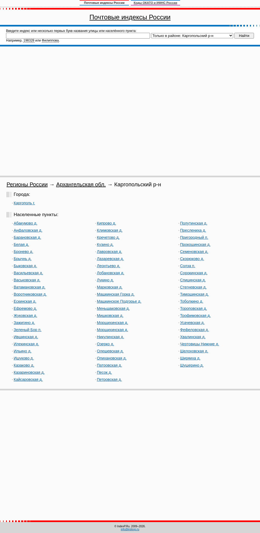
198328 (28, 40)
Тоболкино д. (191, 301)
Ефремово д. (25, 308)
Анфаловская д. (28, 230)
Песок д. (104, 372)
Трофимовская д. (195, 315)
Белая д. (21, 244)
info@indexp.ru (130, 529)
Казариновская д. (29, 372)
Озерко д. (105, 344)
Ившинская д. (26, 337)
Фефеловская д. (194, 330)
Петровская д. (109, 379)
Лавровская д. (109, 251)
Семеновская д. (194, 251)
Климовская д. (110, 230)
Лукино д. (105, 280)
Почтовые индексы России (130, 17)
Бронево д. (23, 251)
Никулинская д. (110, 337)
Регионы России (27, 184)
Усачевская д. (192, 322)
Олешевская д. (110, 351)
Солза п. (187, 266)
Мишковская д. (110, 315)
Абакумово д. (25, 223)
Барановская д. (27, 237)
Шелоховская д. (194, 351)
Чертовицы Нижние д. (199, 344)
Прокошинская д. (195, 244)
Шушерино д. (192, 365)
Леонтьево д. (108, 266)
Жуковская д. (25, 315)
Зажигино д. (24, 322)
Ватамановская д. (29, 287)
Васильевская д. (28, 273)
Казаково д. (24, 365)
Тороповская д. (193, 308)
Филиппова (50, 40)
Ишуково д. (24, 358)
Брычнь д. (22, 259)
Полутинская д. (193, 223)
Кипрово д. (106, 223)
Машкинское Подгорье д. (119, 301)
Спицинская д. (193, 280)
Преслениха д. (193, 230)
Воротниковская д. (30, 294)
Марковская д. (110, 287)
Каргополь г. (24, 203)
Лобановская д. (110, 273)
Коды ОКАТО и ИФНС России (155, 2)
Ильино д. (22, 351)
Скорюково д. (192, 259)
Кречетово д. (108, 237)
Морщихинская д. (112, 322)
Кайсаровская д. (28, 379)
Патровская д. (109, 365)
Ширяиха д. (190, 358)
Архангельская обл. (81, 184)
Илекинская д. (26, 344)
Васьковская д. (27, 280)
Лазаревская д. (110, 259)
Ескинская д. (25, 301)
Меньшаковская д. (113, 308)
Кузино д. (105, 244)
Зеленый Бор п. (27, 330)
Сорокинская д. (193, 273)
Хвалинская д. (193, 337)
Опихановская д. (111, 358)
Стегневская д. (193, 287)
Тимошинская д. (194, 294)
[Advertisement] (64, 111)
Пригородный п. (194, 237)
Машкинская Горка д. (116, 294)
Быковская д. (25, 266)
